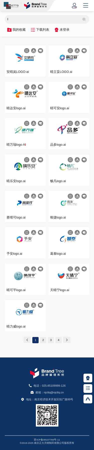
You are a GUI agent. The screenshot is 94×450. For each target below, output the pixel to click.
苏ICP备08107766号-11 (47, 439)
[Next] (66, 340)
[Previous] (27, 340)
